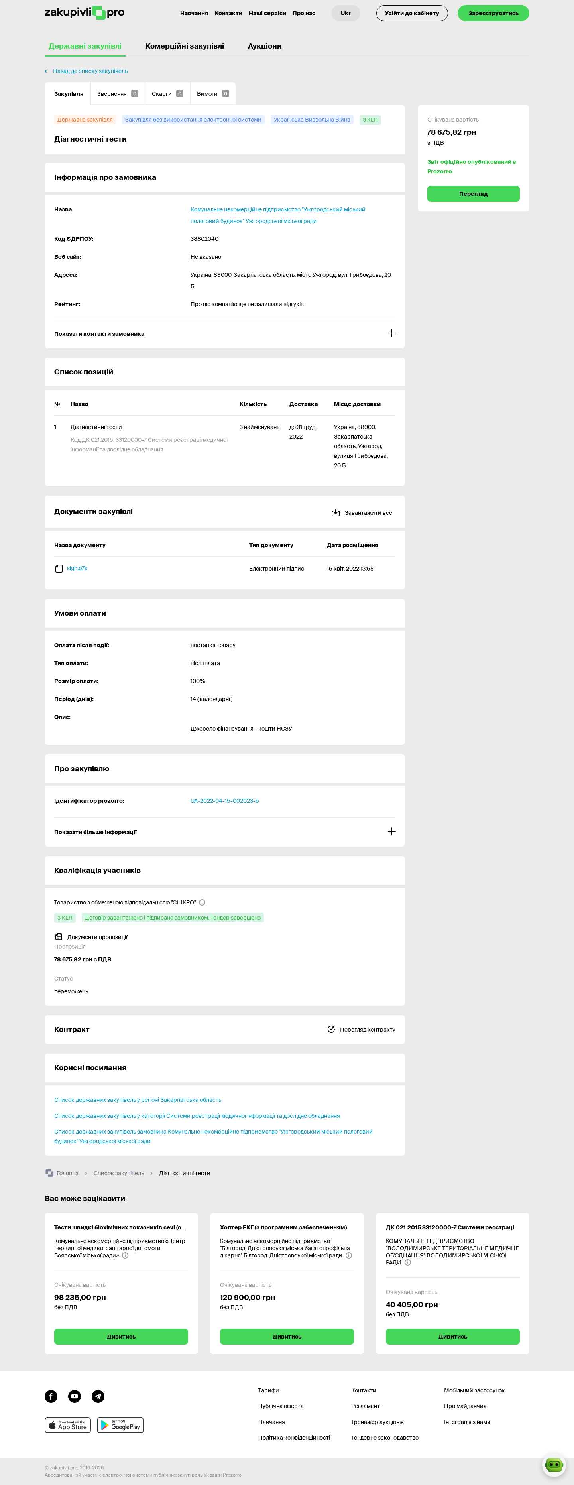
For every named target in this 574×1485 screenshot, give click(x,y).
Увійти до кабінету (412, 13)
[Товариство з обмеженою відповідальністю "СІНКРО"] (130, 902)
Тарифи (268, 1390)
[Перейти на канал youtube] (74, 1395)
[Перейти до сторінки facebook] (51, 1395)
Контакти (228, 13)
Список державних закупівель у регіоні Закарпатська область (137, 1099)
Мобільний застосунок (474, 1390)
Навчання (271, 1422)
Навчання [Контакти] (194, 13)
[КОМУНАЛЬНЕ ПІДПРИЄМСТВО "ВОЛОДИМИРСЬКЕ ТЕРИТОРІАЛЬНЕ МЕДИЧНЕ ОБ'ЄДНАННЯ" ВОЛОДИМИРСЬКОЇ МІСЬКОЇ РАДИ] (453, 1251)
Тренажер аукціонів (377, 1422)
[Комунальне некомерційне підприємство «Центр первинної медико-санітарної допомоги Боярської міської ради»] (121, 1248)
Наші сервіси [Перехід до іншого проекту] (267, 13)
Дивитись (121, 1336)
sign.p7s (77, 568)
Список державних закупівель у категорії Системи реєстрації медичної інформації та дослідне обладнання (197, 1115)
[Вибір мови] (345, 13)
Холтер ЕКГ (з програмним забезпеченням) (283, 1227)
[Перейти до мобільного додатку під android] (120, 1425)
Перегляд (473, 193)
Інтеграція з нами (467, 1422)
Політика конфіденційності (294, 1437)
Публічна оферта (281, 1406)
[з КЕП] (370, 120)
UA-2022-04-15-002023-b (225, 800)
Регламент (365, 1406)
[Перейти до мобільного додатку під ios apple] (68, 1425)
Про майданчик (465, 1406)
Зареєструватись (493, 13)
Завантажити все (361, 511)
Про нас (304, 13)
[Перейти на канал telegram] (98, 1395)
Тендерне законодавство (385, 1437)
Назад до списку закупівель (90, 71)
